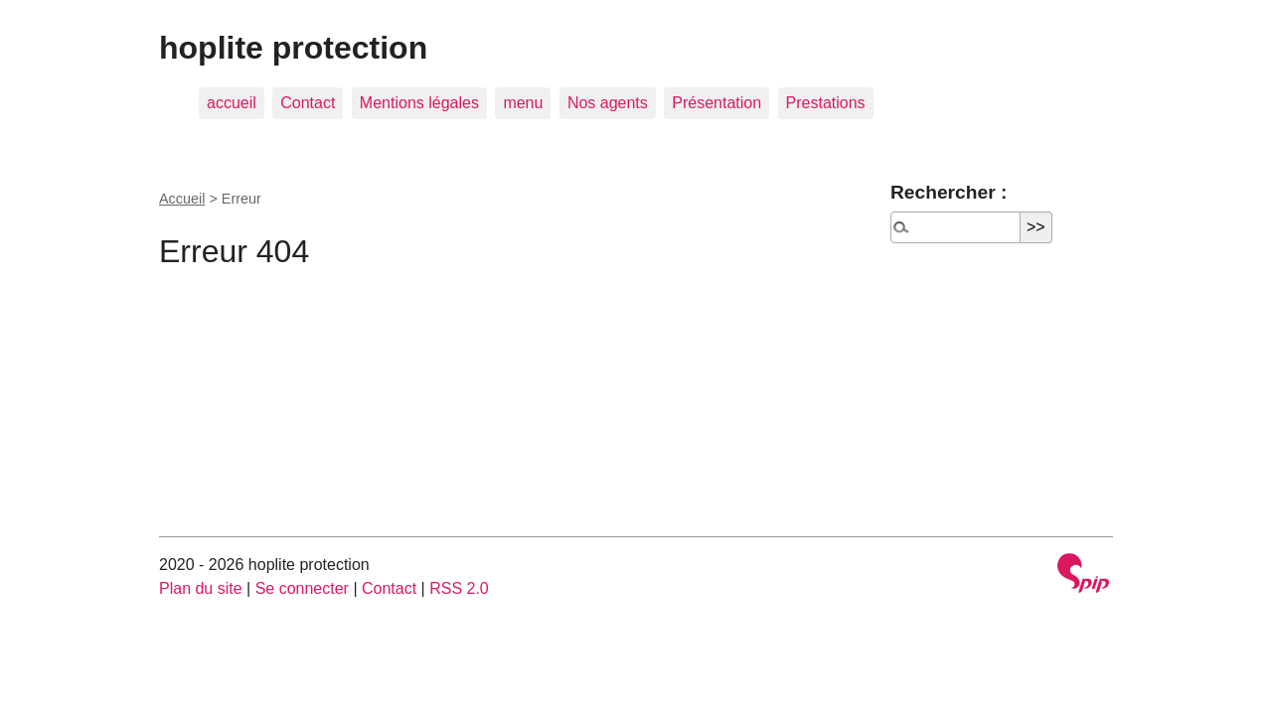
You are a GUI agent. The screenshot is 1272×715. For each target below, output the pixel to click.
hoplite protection (293, 48)
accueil (231, 102)
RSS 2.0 (459, 588)
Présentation (716, 102)
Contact (307, 102)
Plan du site (200, 588)
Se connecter (302, 588)
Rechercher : (948, 192)
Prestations (826, 102)
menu (523, 102)
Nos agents (607, 102)
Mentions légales (419, 102)
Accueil (182, 199)
